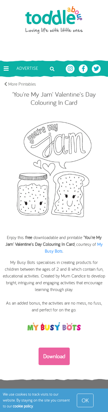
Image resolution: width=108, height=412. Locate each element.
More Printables (20, 84)
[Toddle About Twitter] (96, 68)
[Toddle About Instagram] (70, 68)
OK (85, 400)
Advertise (27, 68)
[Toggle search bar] (52, 68)
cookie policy (23, 406)
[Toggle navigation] (6, 69)
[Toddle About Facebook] (83, 68)
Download (54, 356)
